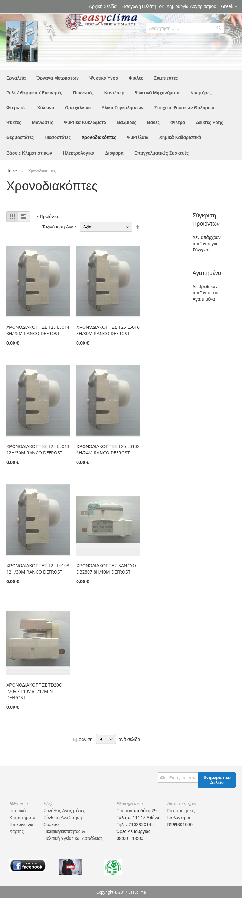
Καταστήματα (22, 817)
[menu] (121, 115)
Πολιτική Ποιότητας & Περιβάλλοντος (64, 831)
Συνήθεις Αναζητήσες (64, 810)
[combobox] (185, 28)
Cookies (51, 824)
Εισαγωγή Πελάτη (138, 6)
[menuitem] (16, 78)
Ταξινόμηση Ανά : (59, 227)
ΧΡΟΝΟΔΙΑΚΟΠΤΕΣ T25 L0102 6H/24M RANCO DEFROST (107, 449)
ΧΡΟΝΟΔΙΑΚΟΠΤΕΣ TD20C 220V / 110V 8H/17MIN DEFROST (34, 691)
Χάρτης (16, 831)
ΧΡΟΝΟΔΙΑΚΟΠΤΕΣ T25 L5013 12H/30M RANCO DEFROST (37, 449)
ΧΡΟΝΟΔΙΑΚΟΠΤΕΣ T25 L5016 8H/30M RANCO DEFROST (107, 330)
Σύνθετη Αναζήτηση (62, 817)
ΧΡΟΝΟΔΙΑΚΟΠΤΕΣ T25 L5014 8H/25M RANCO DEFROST (37, 330)
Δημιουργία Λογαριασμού (191, 6)
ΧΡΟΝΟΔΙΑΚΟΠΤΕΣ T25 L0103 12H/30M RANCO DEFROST (37, 569)
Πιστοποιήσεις (181, 810)
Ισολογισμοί (178, 817)
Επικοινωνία (21, 824)
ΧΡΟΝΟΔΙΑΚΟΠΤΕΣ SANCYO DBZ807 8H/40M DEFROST (106, 569)
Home (12, 170)
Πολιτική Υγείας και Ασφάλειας (72, 838)
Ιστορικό (17, 810)
